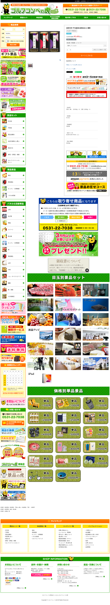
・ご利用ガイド (88, 530)
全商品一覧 (7, 511)
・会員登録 (87, 547)
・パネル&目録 (35, 536)
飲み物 (14, 509)
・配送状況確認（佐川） (64, 540)
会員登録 (83, 1)
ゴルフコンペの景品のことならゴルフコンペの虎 (55, 595)
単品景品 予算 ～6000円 (28, 507)
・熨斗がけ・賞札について (65, 534)
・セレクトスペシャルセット (12, 543)
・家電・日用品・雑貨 (10, 540)
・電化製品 (34, 532)
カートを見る (96, 1)
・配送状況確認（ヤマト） (65, 538)
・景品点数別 (7, 534)
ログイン (89, 1)
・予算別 (6, 532)
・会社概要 (87, 532)
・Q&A (86, 540)
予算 (3, 29)
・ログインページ (89, 545)
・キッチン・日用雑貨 (37, 534)
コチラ (73, 576)
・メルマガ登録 (88, 538)
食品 (11, 509)
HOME (2, 507)
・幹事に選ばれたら (63, 530)
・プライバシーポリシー (90, 536)
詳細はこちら (20, 588)
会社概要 (77, 1)
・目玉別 (6, 530)
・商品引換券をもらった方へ (65, 545)
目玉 (3, 37)
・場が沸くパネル (62, 536)
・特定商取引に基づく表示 (91, 534)
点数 (3, 33)
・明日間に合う (8, 536)
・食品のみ (7, 538)
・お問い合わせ (88, 543)
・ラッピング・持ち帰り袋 (65, 543)
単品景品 (7, 507)
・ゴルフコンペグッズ (37, 538)
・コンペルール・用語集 (64, 532)
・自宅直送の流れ (62, 547)
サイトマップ (104, 1)
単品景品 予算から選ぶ (15, 507)
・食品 (32, 530)
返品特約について (71, 61)
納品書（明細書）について (74, 43)
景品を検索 (13, 44)
